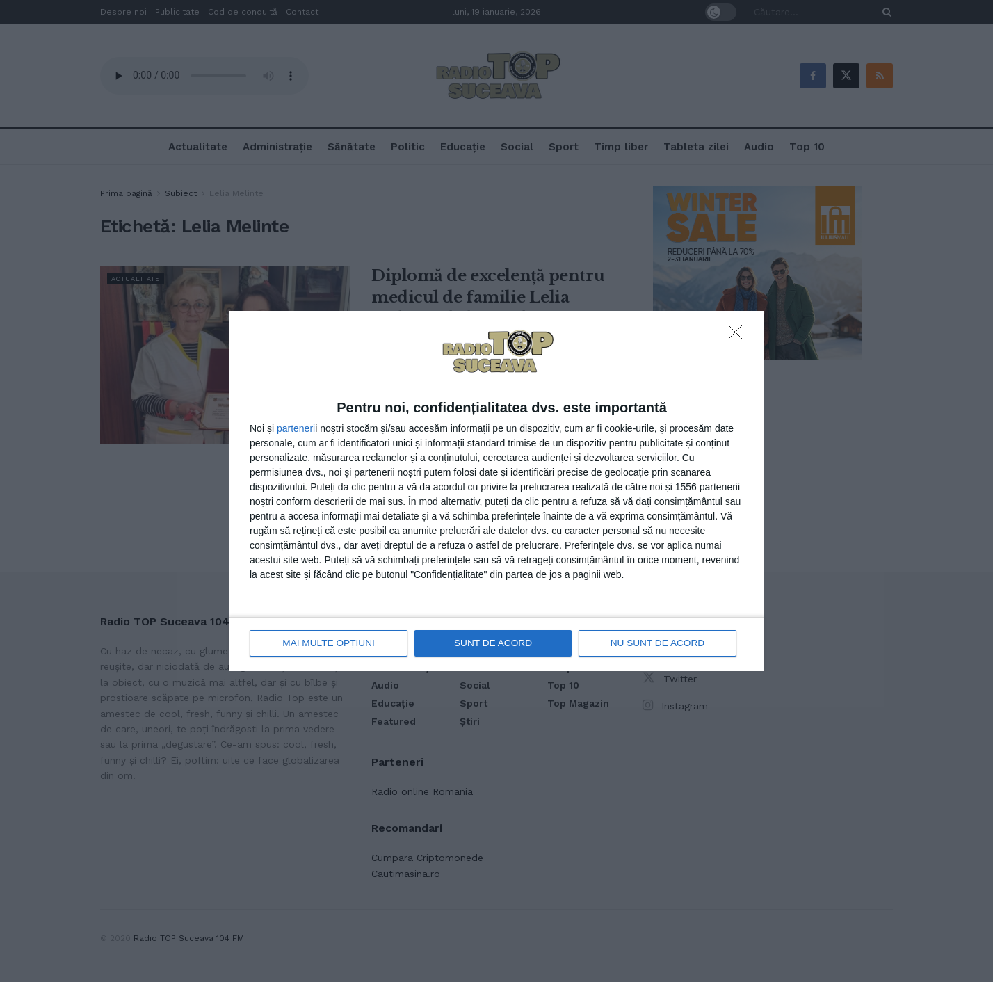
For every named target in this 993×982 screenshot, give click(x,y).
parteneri (296, 428)
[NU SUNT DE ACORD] (739, 336)
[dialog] (496, 491)
